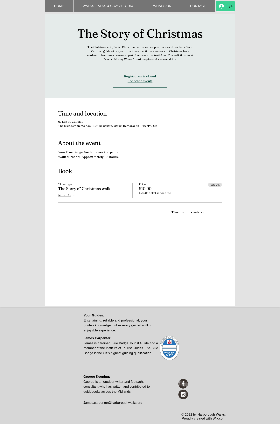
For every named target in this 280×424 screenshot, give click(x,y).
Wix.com (219, 418)
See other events (140, 81)
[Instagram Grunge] (183, 394)
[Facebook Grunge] (183, 384)
